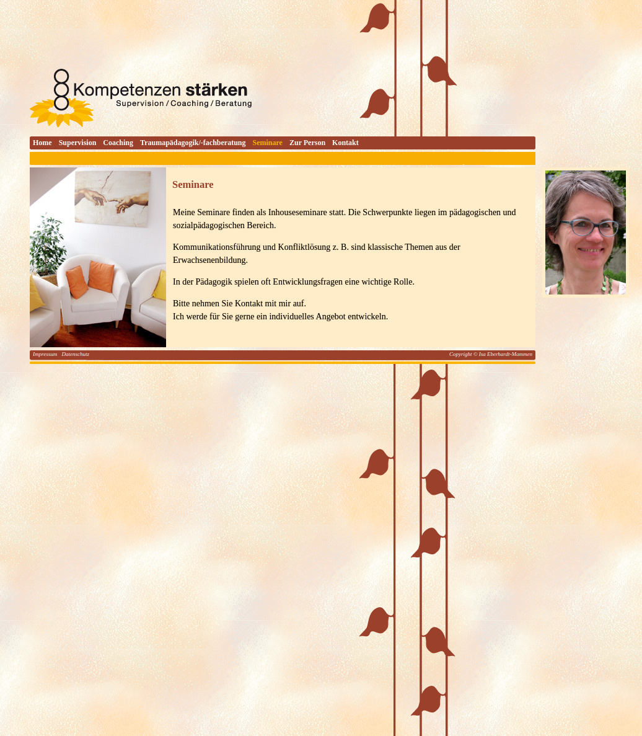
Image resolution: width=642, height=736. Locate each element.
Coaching (118, 142)
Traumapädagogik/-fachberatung (192, 142)
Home (42, 142)
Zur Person (307, 142)
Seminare (268, 142)
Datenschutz (75, 354)
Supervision (78, 142)
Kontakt (345, 142)
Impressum (45, 354)
